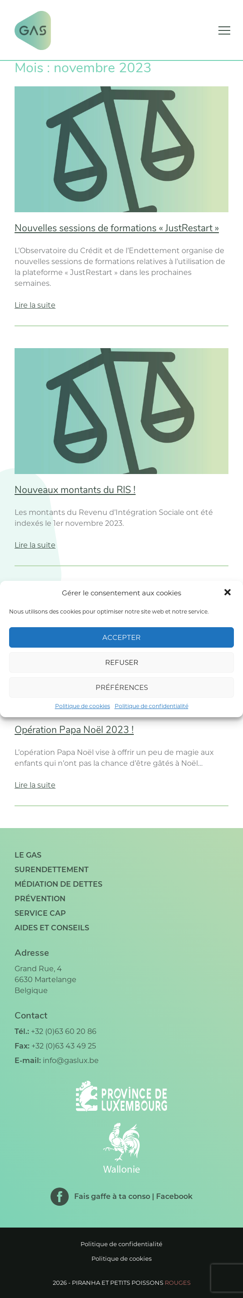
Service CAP (40, 913)
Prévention (40, 898)
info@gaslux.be (71, 1060)
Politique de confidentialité (151, 706)
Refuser (121, 662)
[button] (228, 593)
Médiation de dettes (58, 884)
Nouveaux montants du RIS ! (75, 490)
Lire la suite (35, 305)
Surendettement (52, 869)
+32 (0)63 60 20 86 (63, 1031)
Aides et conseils (52, 928)
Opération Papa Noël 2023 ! (74, 730)
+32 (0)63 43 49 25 (63, 1046)
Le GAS (28, 855)
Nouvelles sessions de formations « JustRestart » (117, 229)
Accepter (121, 637)
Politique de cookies (82, 706)
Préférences (122, 687)
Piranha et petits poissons (131, 1282)
